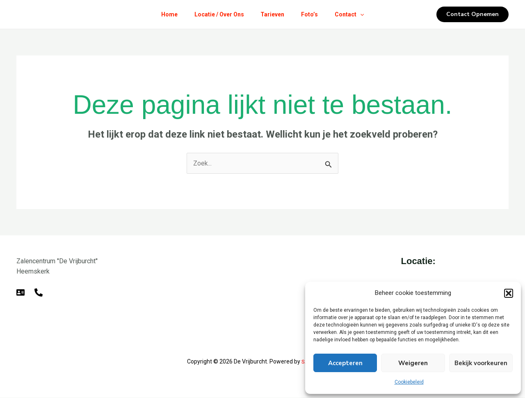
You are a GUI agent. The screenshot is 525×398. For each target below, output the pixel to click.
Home (163, 14)
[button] (508, 293)
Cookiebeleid (409, 382)
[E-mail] (20, 292)
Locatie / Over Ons (216, 14)
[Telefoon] (38, 292)
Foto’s (312, 14)
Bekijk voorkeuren (480, 363)
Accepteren (345, 363)
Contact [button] (355, 14)
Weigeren (413, 363)
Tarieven (272, 14)
